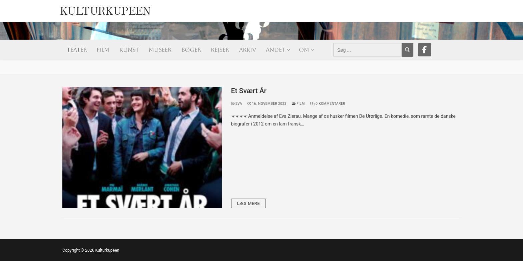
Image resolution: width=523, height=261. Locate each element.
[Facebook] (424, 49)
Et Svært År (249, 91)
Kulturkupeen (105, 8)
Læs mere (248, 203)
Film (298, 103)
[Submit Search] (407, 50)
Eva (236, 103)
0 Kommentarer (327, 103)
